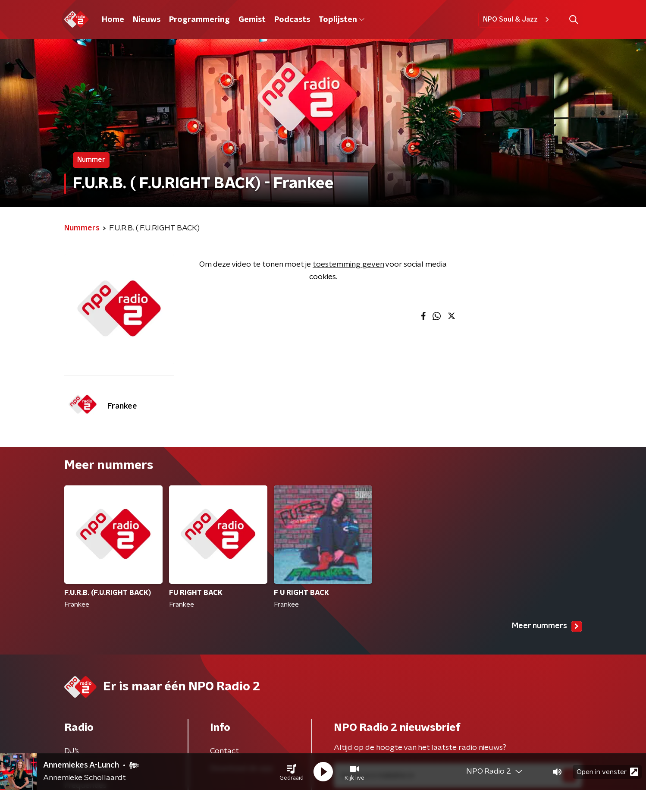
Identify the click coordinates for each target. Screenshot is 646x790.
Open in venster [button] (607, 772)
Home (113, 20)
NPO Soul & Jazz (517, 19)
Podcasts (292, 20)
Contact (224, 751)
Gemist (252, 20)
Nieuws (146, 20)
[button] (291, 772)
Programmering (199, 20)
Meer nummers (547, 626)
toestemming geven (348, 264)
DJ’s (71, 751)
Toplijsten (341, 20)
